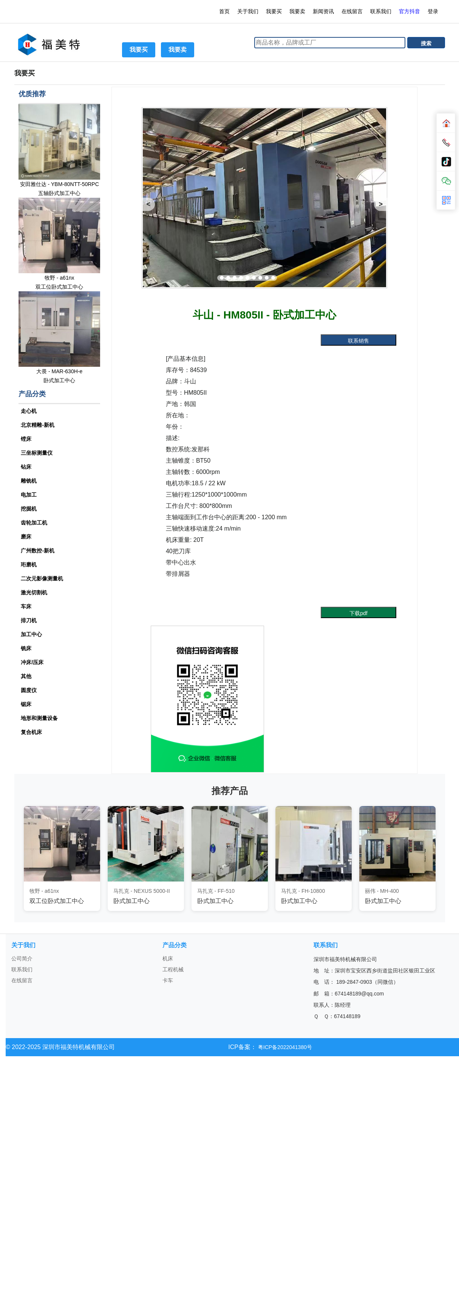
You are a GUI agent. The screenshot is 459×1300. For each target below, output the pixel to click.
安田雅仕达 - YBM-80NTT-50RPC (59, 184)
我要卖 (297, 11)
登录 (434, 11)
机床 (167, 958)
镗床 (26, 439)
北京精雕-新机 (37, 425)
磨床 (26, 537)
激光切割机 (34, 592)
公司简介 (21, 958)
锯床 (26, 704)
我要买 (274, 11)
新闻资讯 (323, 11)
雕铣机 (29, 481)
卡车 (167, 980)
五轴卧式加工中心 (59, 193)
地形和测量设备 (39, 718)
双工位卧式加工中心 (59, 287)
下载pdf (358, 613)
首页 (224, 11)
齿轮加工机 (34, 523)
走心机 (29, 411)
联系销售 (358, 341)
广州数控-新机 (37, 551)
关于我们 (247, 11)
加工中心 (31, 634)
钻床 (26, 467)
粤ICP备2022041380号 (284, 1047)
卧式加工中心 (59, 380)
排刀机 (29, 620)
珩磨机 (29, 565)
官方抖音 (409, 11)
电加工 (29, 495)
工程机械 (173, 969)
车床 (26, 606)
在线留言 (352, 11)
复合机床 (31, 732)
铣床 (26, 648)
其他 (26, 676)
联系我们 (380, 11)
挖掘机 (29, 509)
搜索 (426, 43)
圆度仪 (29, 690)
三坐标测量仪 (37, 453)
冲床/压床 (32, 662)
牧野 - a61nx (59, 278)
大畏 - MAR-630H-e (59, 371)
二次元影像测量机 (42, 578)
